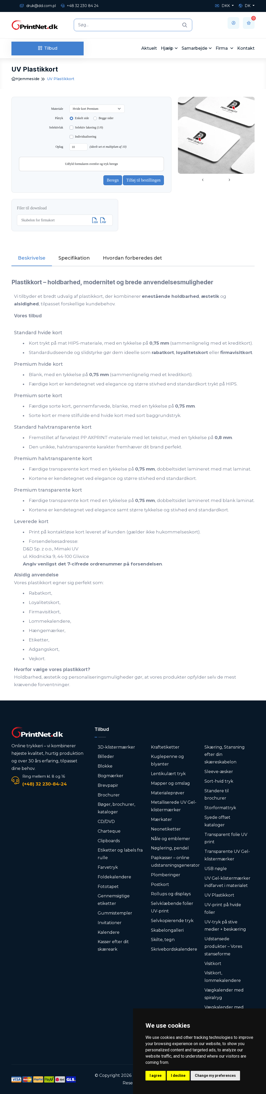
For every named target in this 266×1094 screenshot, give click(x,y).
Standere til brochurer (216, 794)
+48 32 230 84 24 (79, 5)
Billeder (106, 756)
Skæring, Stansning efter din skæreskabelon (224, 755)
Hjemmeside (25, 78)
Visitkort (212, 963)
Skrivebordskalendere (174, 949)
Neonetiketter (166, 829)
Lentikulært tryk (168, 773)
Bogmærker (110, 775)
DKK (223, 5)
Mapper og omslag (170, 783)
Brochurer (109, 795)
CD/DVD (106, 821)
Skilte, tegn (163, 939)
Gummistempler (115, 913)
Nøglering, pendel (170, 848)
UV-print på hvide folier (222, 908)
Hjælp (167, 48)
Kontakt (246, 48)
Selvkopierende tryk (172, 920)
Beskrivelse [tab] (31, 258)
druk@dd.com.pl (38, 5)
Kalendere (108, 932)
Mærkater (161, 819)
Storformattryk (220, 807)
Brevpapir (108, 785)
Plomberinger (165, 874)
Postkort (160, 884)
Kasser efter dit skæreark (113, 945)
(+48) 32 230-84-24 (44, 784)
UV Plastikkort (219, 895)
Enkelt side (82, 118)
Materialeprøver (167, 792)
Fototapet (108, 886)
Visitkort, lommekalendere (222, 976)
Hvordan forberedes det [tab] (132, 258)
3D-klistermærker (116, 747)
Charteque (109, 831)
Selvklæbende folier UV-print (172, 907)
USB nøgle (215, 868)
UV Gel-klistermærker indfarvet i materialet (227, 882)
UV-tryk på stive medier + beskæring (225, 925)
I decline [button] (178, 1075)
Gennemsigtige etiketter (114, 899)
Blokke (105, 766)
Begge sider (106, 118)
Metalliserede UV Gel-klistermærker (173, 806)
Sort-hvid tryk (218, 781)
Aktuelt (149, 48)
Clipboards (109, 840)
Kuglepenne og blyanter (167, 760)
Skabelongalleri (167, 930)
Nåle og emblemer (170, 838)
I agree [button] (156, 1075)
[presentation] (203, 180)
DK (245, 5)
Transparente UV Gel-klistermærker (227, 855)
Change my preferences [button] (215, 1075)
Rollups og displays (171, 893)
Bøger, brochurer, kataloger (116, 808)
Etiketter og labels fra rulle (120, 854)
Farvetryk (108, 867)
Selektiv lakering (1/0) (89, 127)
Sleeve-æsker (218, 771)
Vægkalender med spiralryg (224, 994)
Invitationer (110, 922)
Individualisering (85, 136)
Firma (222, 48)
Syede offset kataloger (217, 821)
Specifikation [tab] (74, 258)
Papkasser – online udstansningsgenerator (175, 861)
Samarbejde (194, 48)
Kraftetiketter (165, 747)
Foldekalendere (114, 876)
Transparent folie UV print (225, 838)
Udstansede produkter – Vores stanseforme (223, 946)
